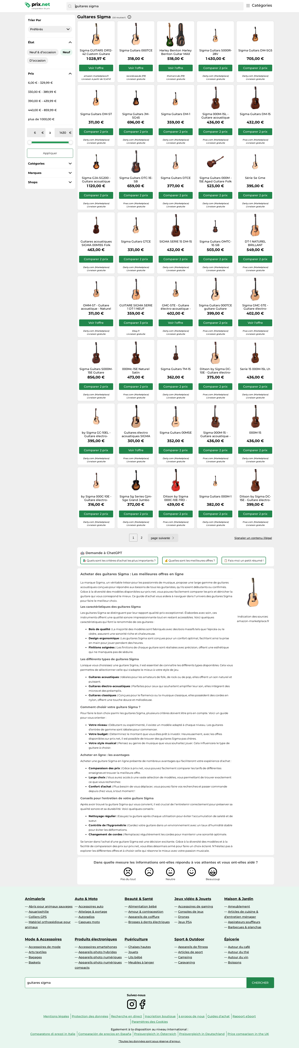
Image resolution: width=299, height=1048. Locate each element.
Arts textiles (38, 952)
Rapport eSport (244, 1016)
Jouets (133, 952)
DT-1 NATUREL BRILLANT (255, 243)
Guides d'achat (218, 1016)
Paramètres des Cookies (150, 1022)
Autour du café (239, 947)
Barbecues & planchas (244, 927)
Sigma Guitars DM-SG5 (255, 50)
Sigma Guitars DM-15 (255, 114)
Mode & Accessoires (43, 939)
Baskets (34, 962)
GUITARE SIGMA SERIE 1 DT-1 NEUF (135, 307)
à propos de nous (192, 1016)
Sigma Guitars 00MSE (176, 432)
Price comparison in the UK (248, 1034)
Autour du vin (238, 957)
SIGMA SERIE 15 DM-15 (175, 241)
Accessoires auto (90, 906)
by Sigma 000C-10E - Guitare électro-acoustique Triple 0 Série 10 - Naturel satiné (96, 498)
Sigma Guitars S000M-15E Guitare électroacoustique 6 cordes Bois (96, 370)
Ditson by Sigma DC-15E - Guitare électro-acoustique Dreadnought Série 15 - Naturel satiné (255, 498)
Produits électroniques (96, 939)
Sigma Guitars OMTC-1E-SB (215, 243)
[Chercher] (69, 6)
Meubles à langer (141, 962)
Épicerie (231, 939)
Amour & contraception (145, 911)
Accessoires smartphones (97, 947)
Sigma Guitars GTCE (136, 241)
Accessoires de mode (45, 947)
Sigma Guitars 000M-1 (215, 496)
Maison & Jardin (238, 899)
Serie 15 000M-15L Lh (255, 369)
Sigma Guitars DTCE (176, 178)
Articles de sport (190, 952)
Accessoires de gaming (195, 906)
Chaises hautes (139, 947)
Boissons (234, 962)
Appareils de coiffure (143, 917)
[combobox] (158, 6)
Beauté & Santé (139, 899)
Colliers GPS (38, 917)
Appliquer (50, 153)
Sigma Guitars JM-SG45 (135, 115)
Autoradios (86, 917)
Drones (183, 917)
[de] (35, 132)
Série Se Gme (255, 178)
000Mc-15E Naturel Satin (136, 370)
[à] (62, 132)
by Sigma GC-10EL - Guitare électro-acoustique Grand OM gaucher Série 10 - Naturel (96, 434)
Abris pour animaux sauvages (50, 906)
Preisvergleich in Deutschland (202, 1034)
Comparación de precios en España (104, 1034)
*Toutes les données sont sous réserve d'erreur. (150, 1041)
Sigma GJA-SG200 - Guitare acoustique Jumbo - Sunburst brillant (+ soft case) (96, 179)
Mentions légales (56, 1016)
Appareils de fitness (193, 947)
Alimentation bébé (142, 906)
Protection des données (90, 1016)
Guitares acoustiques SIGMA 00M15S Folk (96, 243)
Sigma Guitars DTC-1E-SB (135, 179)
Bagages (35, 957)
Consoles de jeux (190, 911)
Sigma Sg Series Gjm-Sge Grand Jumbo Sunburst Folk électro (136, 498)
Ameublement (239, 906)
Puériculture (136, 939)
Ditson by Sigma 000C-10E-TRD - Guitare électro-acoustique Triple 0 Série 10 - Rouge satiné (175, 498)
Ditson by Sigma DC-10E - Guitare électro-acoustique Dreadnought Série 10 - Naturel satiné (215, 370)
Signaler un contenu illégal (253, 538)
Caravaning (186, 962)
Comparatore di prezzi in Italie (52, 1034)
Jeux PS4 (185, 922)
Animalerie (35, 899)
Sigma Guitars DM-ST (96, 114)
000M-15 (255, 432)
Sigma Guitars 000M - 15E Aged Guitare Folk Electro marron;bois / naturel (215, 179)
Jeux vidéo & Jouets (192, 899)
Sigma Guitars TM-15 (176, 369)
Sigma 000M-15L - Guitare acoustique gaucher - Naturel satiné (215, 115)
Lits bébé (135, 957)
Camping (185, 957)
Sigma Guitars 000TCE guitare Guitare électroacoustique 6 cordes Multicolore (215, 307)
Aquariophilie (39, 911)
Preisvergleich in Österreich (155, 1034)
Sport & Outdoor (189, 939)
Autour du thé (238, 952)
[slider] (29, 142)
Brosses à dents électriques (149, 922)
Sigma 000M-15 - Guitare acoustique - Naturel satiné (215, 434)
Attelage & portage (92, 911)
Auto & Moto (86, 899)
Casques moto (89, 922)
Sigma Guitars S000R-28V (215, 52)
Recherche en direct (126, 1016)
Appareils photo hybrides (97, 952)
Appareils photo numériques (100, 957)
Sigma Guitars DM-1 (175, 114)
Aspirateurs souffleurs (244, 922)
